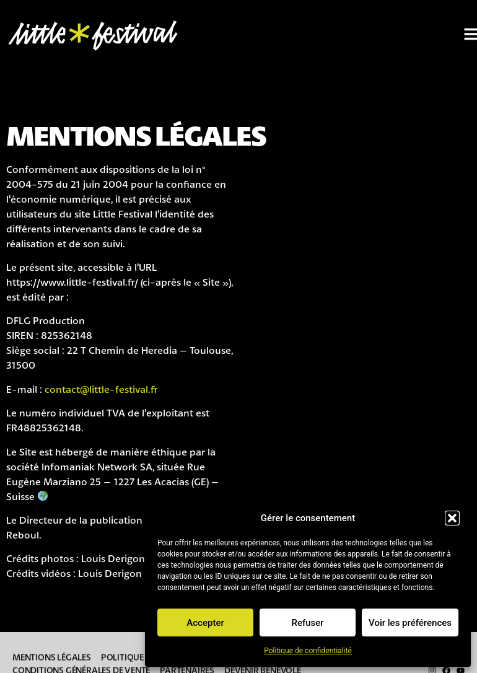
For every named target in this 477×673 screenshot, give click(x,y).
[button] (452, 518)
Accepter (205, 622)
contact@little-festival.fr (101, 389)
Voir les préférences (410, 622)
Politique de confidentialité (308, 650)
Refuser (307, 622)
